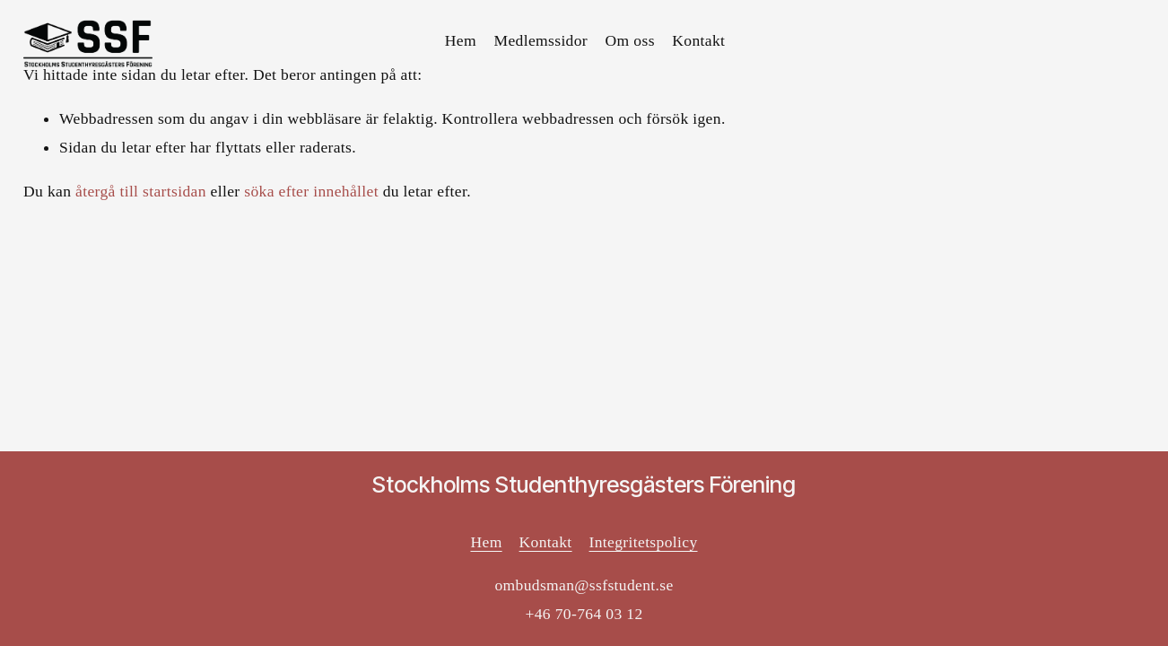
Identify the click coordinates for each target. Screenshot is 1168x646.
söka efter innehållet (311, 191)
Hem (460, 40)
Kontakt (698, 40)
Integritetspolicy (643, 542)
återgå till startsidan (140, 191)
